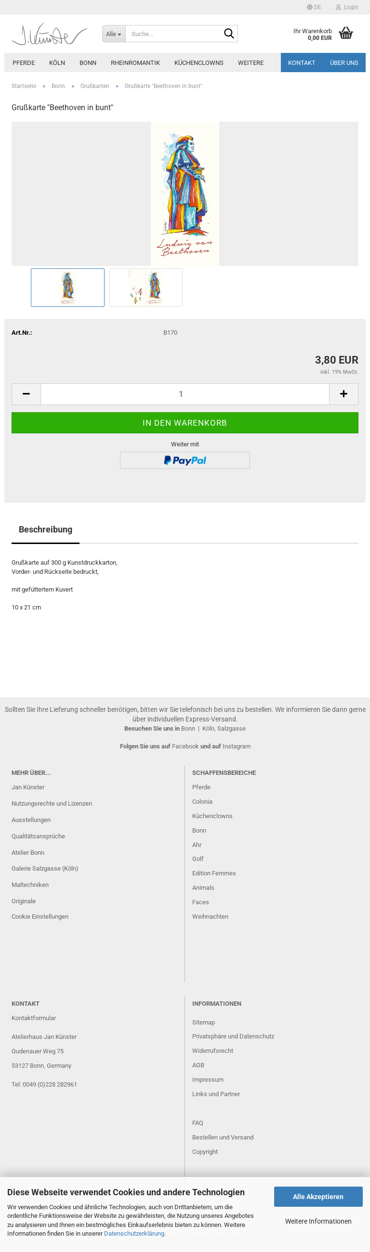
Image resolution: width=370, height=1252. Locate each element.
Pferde (24, 62)
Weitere (251, 62)
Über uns (344, 62)
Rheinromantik (135, 62)
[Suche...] (113, 33)
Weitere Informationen (318, 1221)
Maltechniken (30, 884)
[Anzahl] (185, 394)
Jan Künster (28, 787)
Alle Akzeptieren (318, 1197)
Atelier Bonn (28, 852)
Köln (57, 62)
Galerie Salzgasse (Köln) (45, 868)
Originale (24, 901)
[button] (314, 7)
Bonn (87, 62)
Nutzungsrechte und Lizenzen (52, 803)
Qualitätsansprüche (38, 836)
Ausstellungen (31, 819)
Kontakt (302, 62)
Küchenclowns (199, 62)
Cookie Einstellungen (40, 916)
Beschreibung (45, 529)
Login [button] (347, 7)
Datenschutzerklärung (134, 1233)
